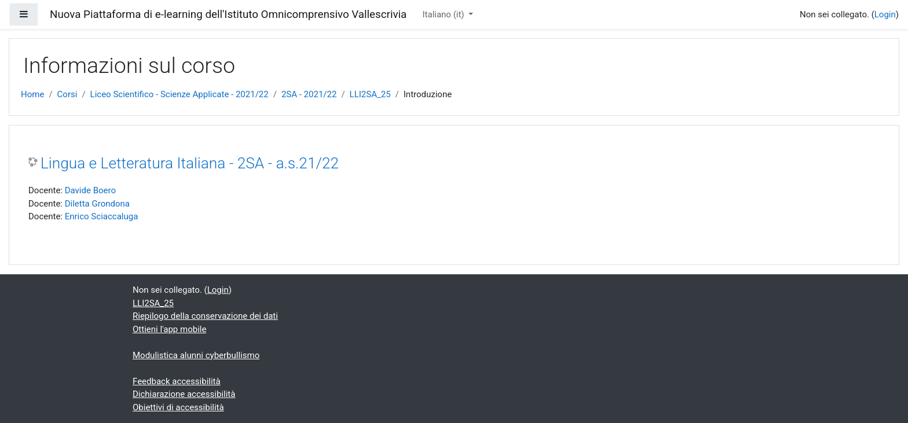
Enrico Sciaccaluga (101, 216)
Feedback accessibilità (177, 381)
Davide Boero (90, 190)
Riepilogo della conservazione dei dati (205, 316)
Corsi (67, 94)
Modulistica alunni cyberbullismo (196, 355)
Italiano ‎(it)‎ (444, 14)
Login (885, 14)
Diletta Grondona (97, 203)
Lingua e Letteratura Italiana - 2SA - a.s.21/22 (190, 163)
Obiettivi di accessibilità (178, 407)
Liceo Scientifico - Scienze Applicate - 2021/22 (179, 94)
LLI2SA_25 (370, 94)
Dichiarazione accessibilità (184, 394)
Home (32, 94)
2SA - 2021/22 (308, 94)
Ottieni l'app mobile (169, 329)
